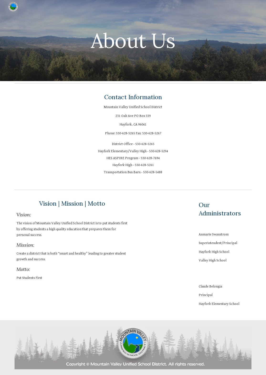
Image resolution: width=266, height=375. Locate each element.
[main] (133, 40)
